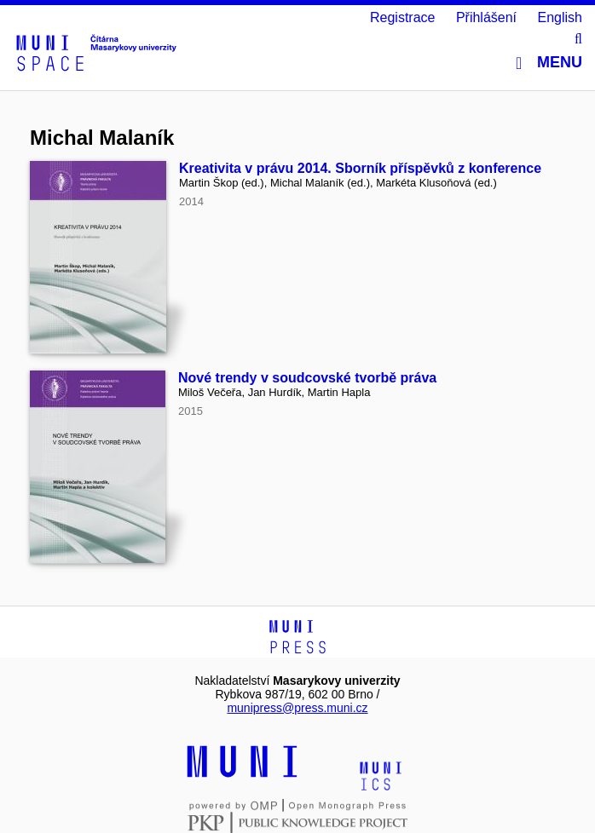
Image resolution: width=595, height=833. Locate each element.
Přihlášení (486, 17)
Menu (549, 63)
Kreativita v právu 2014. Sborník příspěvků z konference (360, 168)
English (560, 17)
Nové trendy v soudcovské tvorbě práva (307, 378)
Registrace (402, 17)
